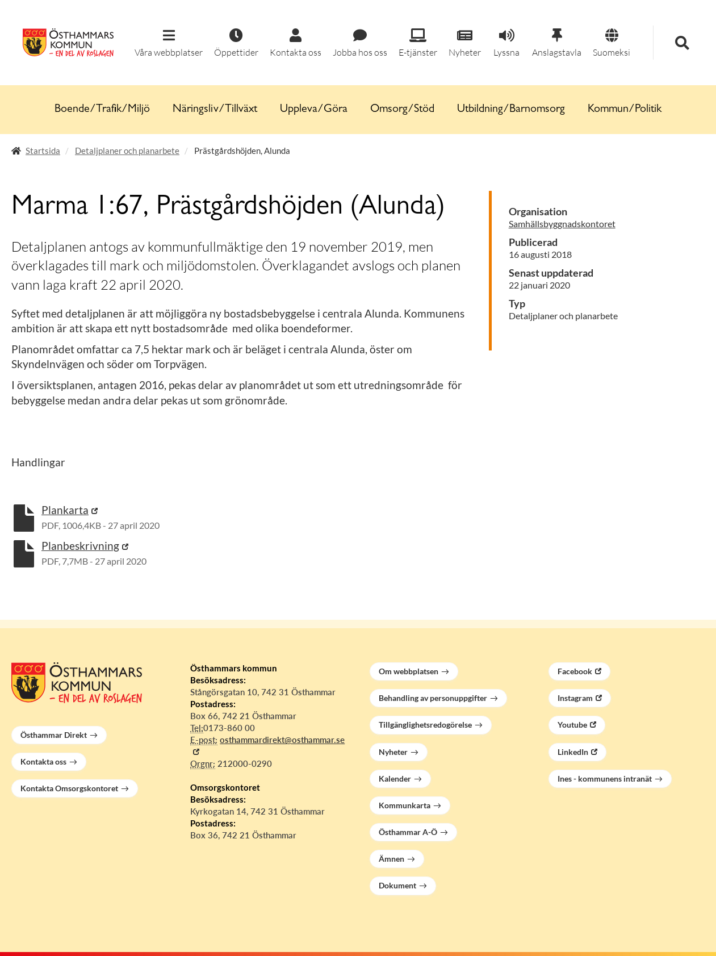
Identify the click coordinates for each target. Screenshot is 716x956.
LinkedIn (573, 752)
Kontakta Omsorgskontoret (69, 788)
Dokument (397, 885)
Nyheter (393, 752)
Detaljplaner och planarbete (127, 150)
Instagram (575, 698)
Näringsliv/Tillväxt (215, 109)
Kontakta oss (43, 761)
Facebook (575, 671)
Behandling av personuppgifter (433, 698)
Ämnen (391, 858)
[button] (169, 43)
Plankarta (65, 509)
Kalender (395, 778)
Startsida (43, 150)
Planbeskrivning (80, 545)
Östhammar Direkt (53, 735)
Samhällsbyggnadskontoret (562, 223)
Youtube (572, 724)
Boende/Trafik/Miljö (102, 109)
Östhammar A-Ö (408, 832)
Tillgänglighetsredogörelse (425, 724)
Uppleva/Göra (313, 109)
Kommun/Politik (624, 109)
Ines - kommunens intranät (605, 778)
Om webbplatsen (408, 671)
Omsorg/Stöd (402, 109)
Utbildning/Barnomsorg (511, 109)
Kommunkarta (404, 805)
